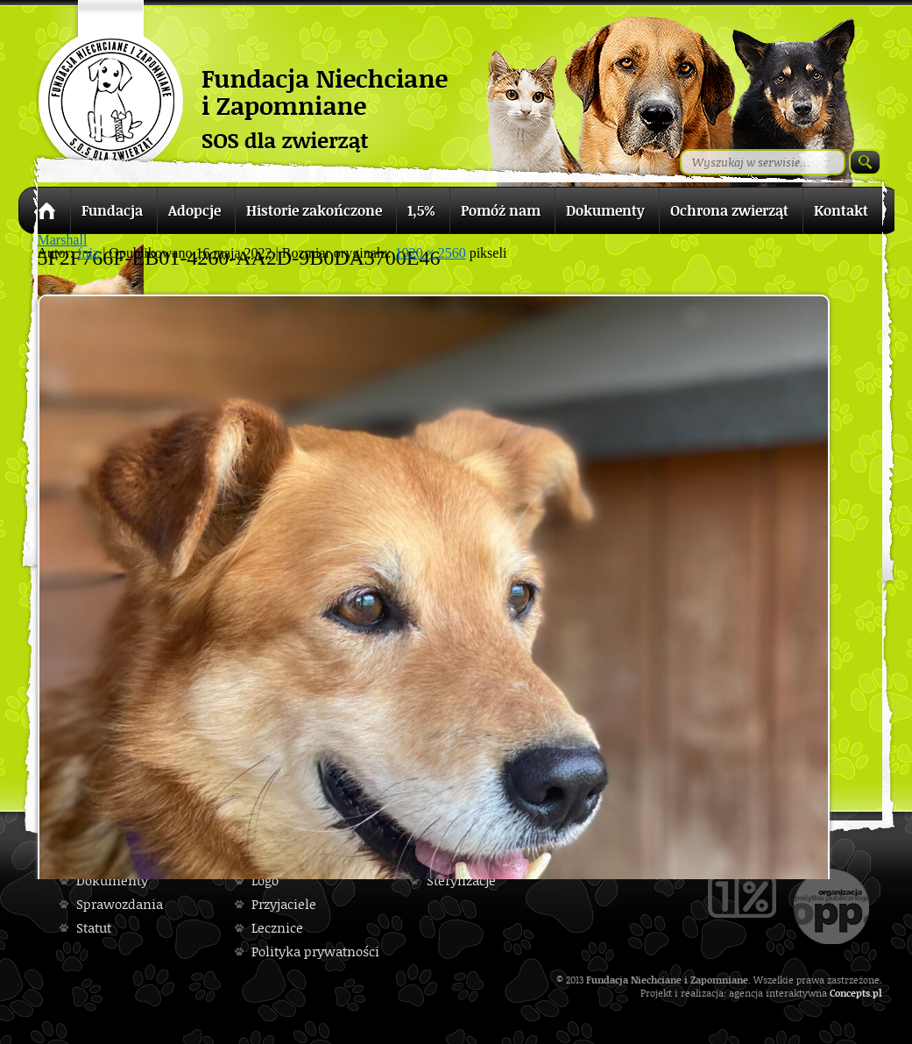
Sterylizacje (461, 880)
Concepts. (851, 992)
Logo (265, 880)
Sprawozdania (119, 904)
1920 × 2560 (430, 252)
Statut (93, 928)
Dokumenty (112, 880)
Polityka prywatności (315, 951)
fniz (88, 252)
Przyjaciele (283, 904)
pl (877, 992)
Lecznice (277, 928)
